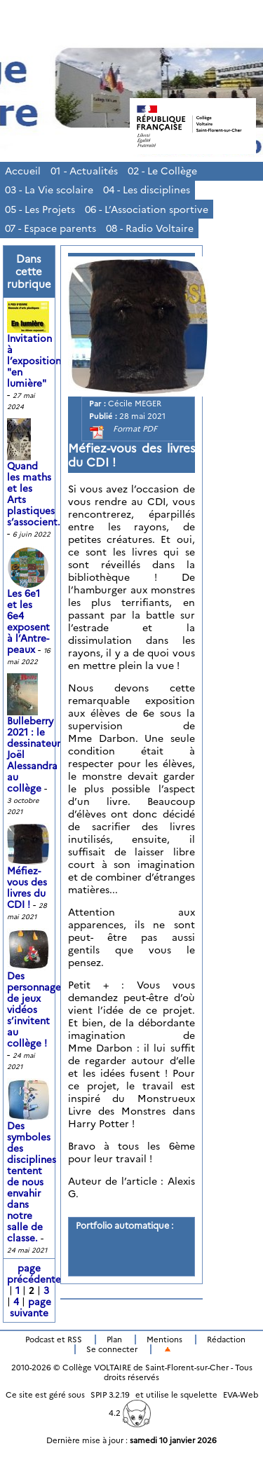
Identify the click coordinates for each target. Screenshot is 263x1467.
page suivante (30, 1307)
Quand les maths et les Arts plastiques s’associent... (36, 480)
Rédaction (226, 1339)
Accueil (23, 171)
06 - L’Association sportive (146, 209)
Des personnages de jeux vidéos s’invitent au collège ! (36, 995)
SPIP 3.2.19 (110, 1395)
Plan (114, 1339)
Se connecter (111, 1349)
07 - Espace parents (50, 228)
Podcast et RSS (53, 1339)
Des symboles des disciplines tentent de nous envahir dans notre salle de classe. (31, 1168)
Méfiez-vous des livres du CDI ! (30, 873)
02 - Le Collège (162, 171)
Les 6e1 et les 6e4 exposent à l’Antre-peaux (30, 607)
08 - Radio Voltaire (150, 228)
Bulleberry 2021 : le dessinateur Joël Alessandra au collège (33, 740)
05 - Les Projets (40, 209)
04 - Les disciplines (146, 190)
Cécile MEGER (134, 403)
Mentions (164, 1339)
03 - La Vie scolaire (49, 190)
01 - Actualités (84, 171)
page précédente (34, 1273)
